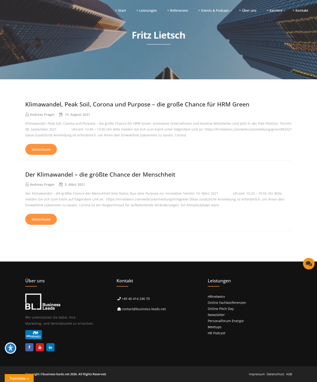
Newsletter (216, 315)
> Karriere (274, 10)
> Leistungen (146, 10)
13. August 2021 (77, 114)
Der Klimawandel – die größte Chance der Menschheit (100, 174)
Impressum (257, 374)
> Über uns (247, 10)
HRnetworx (216, 296)
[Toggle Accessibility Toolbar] (10, 348)
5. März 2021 (75, 184)
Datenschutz (275, 374)
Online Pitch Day (221, 308)
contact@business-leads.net (144, 309)
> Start (120, 10)
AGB (289, 374)
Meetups (215, 327)
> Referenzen (177, 10)
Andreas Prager (42, 114)
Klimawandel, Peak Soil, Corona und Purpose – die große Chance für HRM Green (137, 104)
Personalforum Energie (226, 321)
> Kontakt (300, 10)
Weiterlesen (41, 149)
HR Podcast (216, 333)
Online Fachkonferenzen (227, 302)
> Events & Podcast (213, 10)
